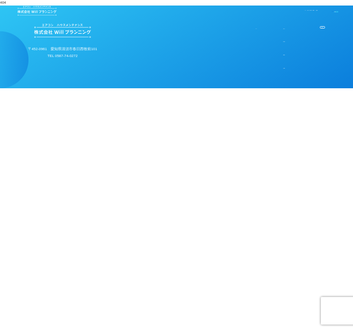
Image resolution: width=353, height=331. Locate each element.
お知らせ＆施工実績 (174, 11)
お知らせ (236, 31)
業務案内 (220, 11)
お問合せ (310, 11)
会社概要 (253, 11)
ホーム (130, 11)
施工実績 (236, 49)
